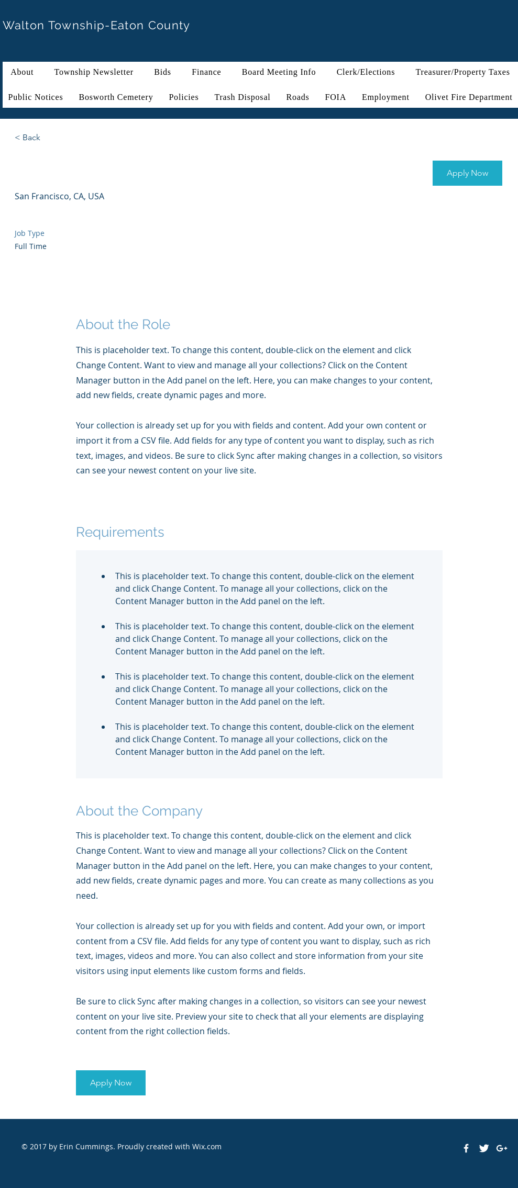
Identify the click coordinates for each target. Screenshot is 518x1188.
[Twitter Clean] (484, 1148)
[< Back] (52, 138)
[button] (467, 173)
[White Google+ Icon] (502, 1148)
